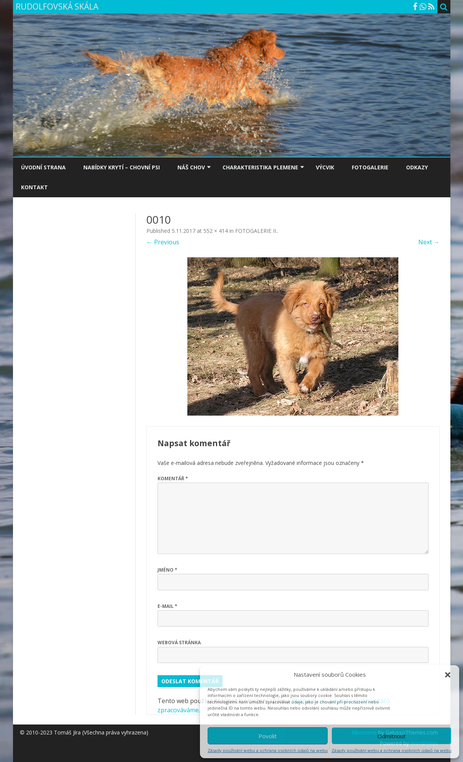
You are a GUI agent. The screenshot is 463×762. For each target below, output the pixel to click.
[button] (448, 675)
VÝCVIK (325, 167)
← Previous (162, 242)
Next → (429, 242)
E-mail (167, 606)
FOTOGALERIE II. (256, 230)
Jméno (167, 570)
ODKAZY (417, 167)
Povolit (267, 736)
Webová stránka (179, 642)
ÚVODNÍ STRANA (43, 167)
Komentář (173, 478)
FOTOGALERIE (370, 167)
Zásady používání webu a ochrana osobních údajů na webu (268, 750)
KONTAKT (34, 187)
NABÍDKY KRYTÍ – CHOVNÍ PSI (121, 167)
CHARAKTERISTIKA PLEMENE (260, 167)
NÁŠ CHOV (191, 167)
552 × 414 (215, 230)
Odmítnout (391, 736)
